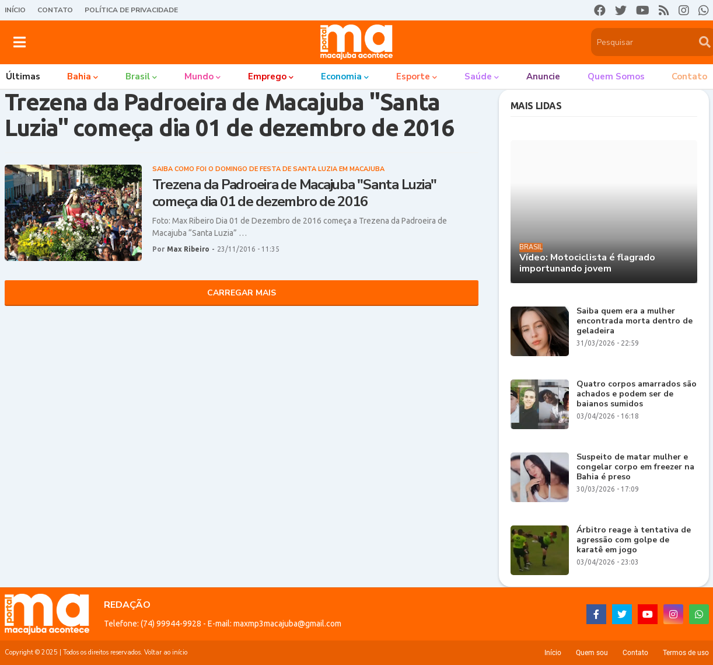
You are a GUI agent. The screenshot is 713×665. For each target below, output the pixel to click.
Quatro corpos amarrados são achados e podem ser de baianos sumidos (636, 394)
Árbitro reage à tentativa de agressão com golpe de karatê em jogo (633, 540)
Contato (55, 10)
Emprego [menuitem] (267, 76)
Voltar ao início (165, 652)
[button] (19, 42)
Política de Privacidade (131, 10)
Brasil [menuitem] (137, 76)
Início (15, 10)
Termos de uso (686, 653)
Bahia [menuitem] (79, 76)
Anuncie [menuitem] (543, 76)
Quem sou (592, 653)
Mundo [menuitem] (199, 76)
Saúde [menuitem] (478, 76)
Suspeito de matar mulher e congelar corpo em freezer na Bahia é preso (635, 467)
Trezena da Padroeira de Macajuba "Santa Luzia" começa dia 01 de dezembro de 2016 (294, 193)
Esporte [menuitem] (413, 76)
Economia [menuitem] (341, 76)
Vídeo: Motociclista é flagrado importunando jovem (587, 263)
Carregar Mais (241, 292)
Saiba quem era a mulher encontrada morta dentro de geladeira (634, 321)
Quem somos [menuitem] (616, 76)
